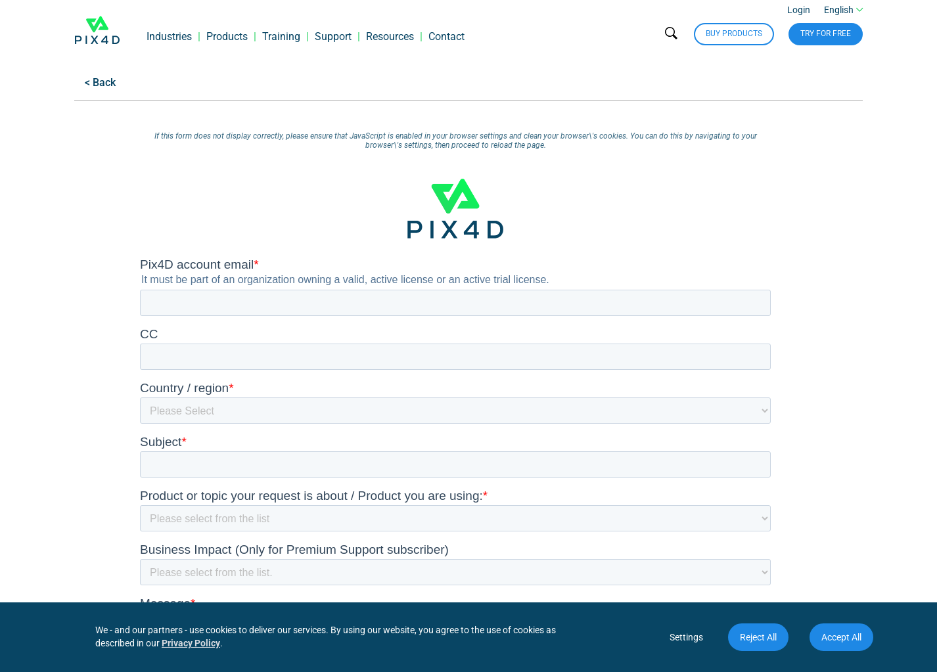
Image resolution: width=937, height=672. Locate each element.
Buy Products (734, 39)
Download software (347, 449)
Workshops (328, 522)
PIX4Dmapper (231, 577)
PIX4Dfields (225, 486)
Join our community (816, 475)
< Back (100, 82)
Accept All (841, 637)
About (88, 449)
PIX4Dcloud (226, 449)
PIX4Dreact (224, 522)
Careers (91, 486)
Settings (686, 637)
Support (333, 42)
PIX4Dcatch (226, 504)
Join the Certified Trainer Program (540, 504)
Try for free (825, 39)
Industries (169, 42)
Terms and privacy (117, 522)
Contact (446, 42)
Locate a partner (500, 467)
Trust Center (102, 541)
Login (798, 16)
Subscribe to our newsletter (800, 496)
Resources (390, 42)
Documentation (337, 504)
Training (281, 42)
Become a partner (503, 449)
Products (227, 42)
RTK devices (227, 541)
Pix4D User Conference (515, 486)
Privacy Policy (191, 643)
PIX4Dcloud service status (362, 467)
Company (99, 419)
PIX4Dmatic (226, 467)
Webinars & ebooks (346, 486)
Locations (97, 467)
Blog (312, 541)
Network (487, 419)
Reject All (758, 637)
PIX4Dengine (228, 559)
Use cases (98, 504)
